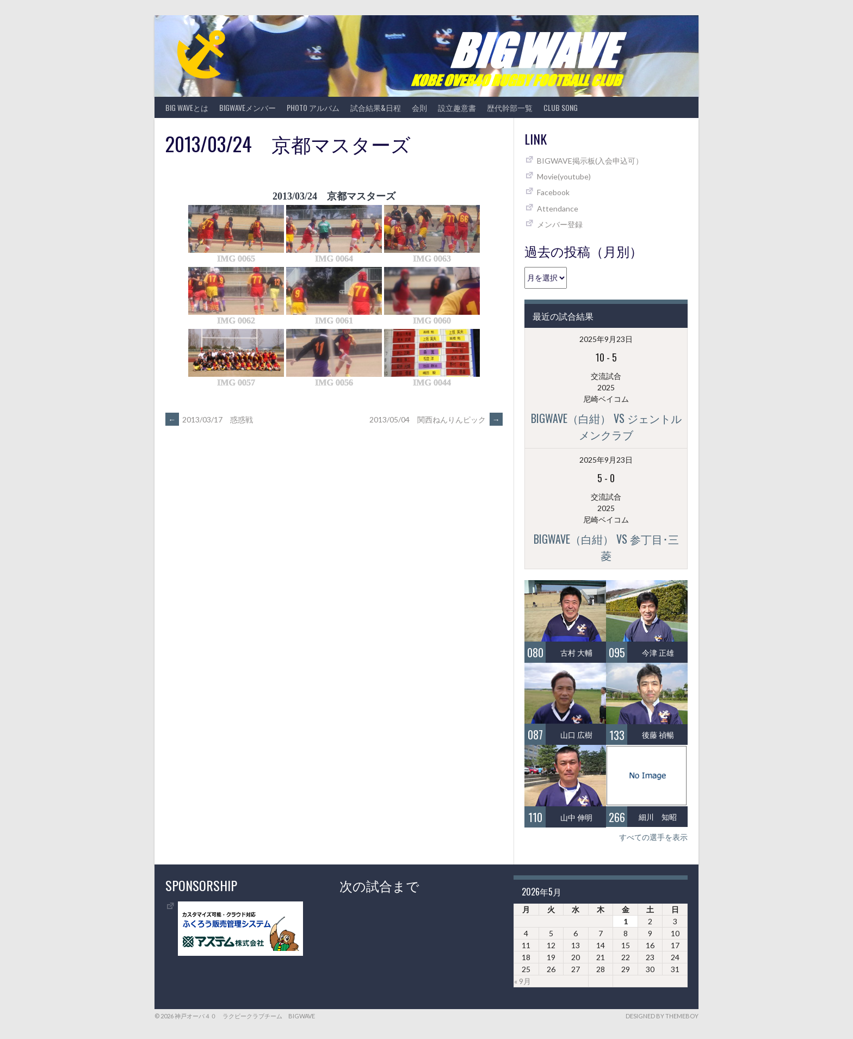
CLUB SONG (560, 107)
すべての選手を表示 (653, 837)
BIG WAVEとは (186, 107)
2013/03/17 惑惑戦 (209, 419)
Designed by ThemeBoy (662, 1015)
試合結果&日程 (375, 107)
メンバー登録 (560, 224)
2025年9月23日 (606, 339)
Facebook (553, 192)
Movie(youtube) (564, 176)
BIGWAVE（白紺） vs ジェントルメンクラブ (606, 426)
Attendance (557, 208)
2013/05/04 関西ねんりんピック (436, 419)
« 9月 (522, 981)
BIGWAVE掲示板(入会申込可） (590, 160)
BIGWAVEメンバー (247, 107)
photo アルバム (313, 107)
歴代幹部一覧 (510, 107)
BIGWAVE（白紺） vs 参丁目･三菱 (606, 547)
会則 (419, 107)
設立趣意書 (457, 107)
